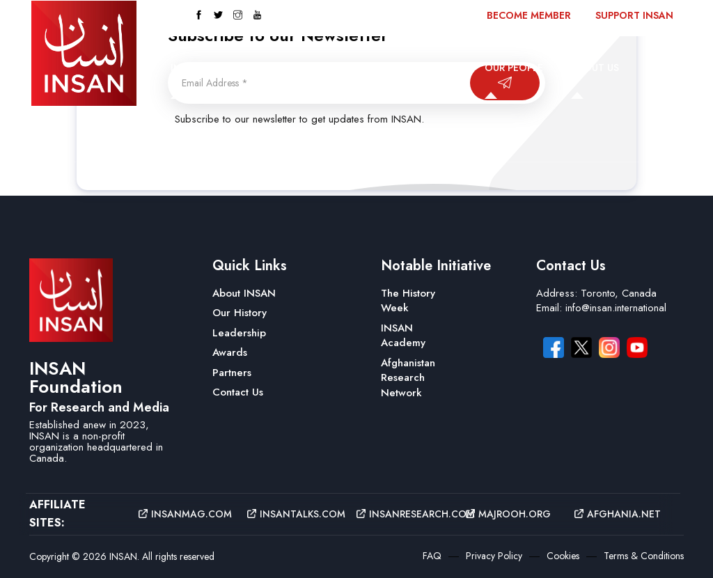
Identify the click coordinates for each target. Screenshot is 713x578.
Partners (231, 372)
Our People (514, 68)
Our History (239, 312)
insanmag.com (183, 514)
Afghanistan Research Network (408, 377)
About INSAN (244, 293)
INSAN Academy (403, 335)
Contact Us (316, 130)
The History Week (408, 300)
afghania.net (617, 514)
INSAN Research (416, 68)
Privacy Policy (494, 556)
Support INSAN (634, 15)
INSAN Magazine (214, 68)
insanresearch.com (400, 514)
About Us (595, 68)
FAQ (432, 556)
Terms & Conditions (644, 556)
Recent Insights (214, 130)
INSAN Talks (316, 68)
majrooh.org (508, 514)
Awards (229, 352)
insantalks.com (291, 514)
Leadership (239, 333)
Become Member (529, 15)
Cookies (563, 556)
